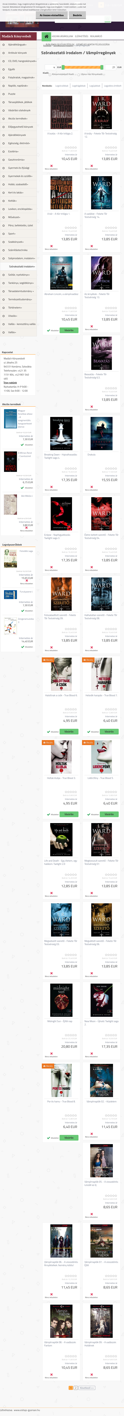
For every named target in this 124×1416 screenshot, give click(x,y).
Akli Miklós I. (27, 496)
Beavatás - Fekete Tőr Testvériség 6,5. (95, 376)
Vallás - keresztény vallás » (22, 325)
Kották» (12, 201)
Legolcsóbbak (61, 85)
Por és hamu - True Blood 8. (61, 1101)
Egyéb (11, 69)
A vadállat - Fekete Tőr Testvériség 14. (95, 215)
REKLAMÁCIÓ (96, 36)
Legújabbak (94, 85)
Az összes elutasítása (52, 15)
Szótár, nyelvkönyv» (19, 275)
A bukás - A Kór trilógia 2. (60, 133)
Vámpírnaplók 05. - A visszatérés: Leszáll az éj (101, 1183)
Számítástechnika (17, 250)
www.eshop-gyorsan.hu (27, 1410)
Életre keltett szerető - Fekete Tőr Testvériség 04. (101, 536)
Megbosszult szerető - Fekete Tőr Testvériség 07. (101, 862)
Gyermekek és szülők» (20, 176)
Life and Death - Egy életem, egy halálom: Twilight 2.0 (60, 862)
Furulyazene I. (26, 591)
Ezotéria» (13, 151)
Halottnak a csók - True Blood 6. (61, 695)
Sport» (12, 233)
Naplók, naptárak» (18, 86)
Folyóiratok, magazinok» (21, 77)
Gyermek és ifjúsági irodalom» (18, 169)
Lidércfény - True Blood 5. (101, 778)
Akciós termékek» (17, 118)
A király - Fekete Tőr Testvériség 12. (100, 135)
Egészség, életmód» (19, 143)
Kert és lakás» (15, 192)
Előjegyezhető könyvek (20, 127)
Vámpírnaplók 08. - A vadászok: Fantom (60, 1344)
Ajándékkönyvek (17, 135)
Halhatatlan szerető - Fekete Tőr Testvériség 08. (100, 617)
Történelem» (15, 307)
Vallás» (12, 332)
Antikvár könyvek (17, 53)
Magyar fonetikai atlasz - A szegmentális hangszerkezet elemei (25, 418)
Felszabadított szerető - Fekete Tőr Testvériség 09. (60, 617)
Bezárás (77, 15)
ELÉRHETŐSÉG (81, 36)
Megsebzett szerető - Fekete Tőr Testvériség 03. (60, 942)
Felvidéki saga (26, 551)
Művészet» (14, 217)
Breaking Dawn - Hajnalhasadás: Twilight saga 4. (60, 456)
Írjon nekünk (10, 383)
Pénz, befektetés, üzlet (20, 225)
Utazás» (12, 316)
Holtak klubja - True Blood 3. (61, 778)
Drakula (92, 454)
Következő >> (87, 1388)
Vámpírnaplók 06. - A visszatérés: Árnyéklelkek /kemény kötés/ (61, 1263)
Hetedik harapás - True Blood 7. (102, 695)
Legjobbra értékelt (112, 85)
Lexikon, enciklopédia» (20, 209)
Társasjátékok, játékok (20, 102)
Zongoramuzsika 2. (26, 620)
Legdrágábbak (79, 85)
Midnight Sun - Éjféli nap (59, 1021)
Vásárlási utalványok (19, 110)
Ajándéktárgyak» (17, 44)
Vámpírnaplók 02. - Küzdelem (101, 1101)
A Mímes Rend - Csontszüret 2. (25, 456)
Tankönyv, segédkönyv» (21, 283)
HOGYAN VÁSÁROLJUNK (62, 36)
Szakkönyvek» (16, 242)
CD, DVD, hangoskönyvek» (22, 61)
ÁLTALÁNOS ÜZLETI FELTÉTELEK (60, 44)
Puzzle (11, 94)
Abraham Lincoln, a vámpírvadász (61, 294)
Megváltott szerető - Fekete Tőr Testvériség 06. (100, 942)
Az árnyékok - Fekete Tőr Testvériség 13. (96, 296)
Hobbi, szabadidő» (18, 184)
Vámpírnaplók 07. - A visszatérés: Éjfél (101, 1263)
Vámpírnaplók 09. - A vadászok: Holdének (100, 1344)
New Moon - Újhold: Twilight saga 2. (101, 1023)
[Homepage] (47, 36)
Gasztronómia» (16, 159)
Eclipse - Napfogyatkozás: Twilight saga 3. (57, 536)
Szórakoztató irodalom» (22, 266)
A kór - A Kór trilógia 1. (58, 213)
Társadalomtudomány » (21, 291)
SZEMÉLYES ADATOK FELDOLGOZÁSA (93, 44)
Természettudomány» (20, 299)
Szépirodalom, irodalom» (21, 258)
